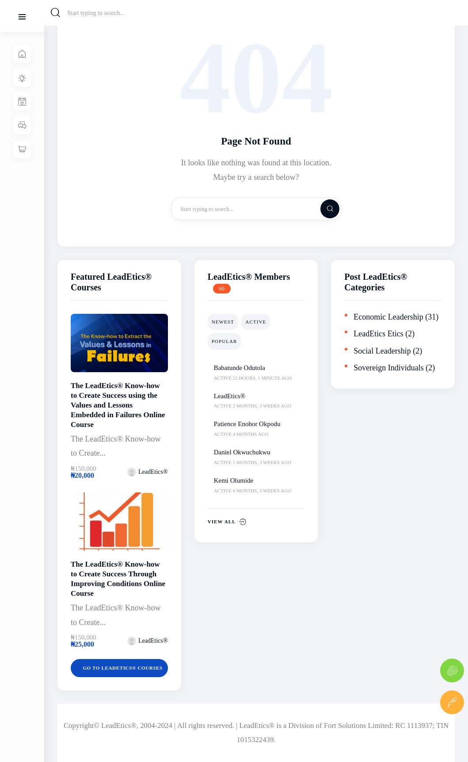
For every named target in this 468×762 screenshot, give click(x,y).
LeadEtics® (229, 396)
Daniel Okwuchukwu (242, 452)
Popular (224, 341)
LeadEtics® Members (249, 277)
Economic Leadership (388, 316)
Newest (223, 321)
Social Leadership (382, 351)
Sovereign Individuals (388, 367)
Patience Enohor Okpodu (247, 423)
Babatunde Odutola (239, 367)
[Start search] (55, 13)
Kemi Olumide (234, 480)
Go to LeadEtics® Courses (124, 668)
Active (255, 321)
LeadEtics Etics (378, 333)
